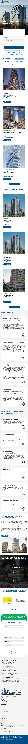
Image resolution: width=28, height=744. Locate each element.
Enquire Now (14, 742)
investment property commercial (9, 667)
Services (3, 709)
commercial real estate (7, 663)
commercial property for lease (8, 669)
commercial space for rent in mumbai (10, 676)
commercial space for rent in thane (9, 677)
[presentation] (12, 609)
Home (3, 706)
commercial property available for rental (10, 681)
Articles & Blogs (5, 711)
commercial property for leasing (9, 670)
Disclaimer (4, 716)
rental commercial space (7, 665)
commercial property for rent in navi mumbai (11, 678)
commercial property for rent (8, 662)
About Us (3, 708)
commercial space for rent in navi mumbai (11, 680)
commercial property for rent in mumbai (10, 673)
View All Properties (14, 184)
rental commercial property (8, 671)
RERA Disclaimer (5, 718)
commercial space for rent (7, 666)
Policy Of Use (4, 720)
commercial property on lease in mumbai (10, 674)
